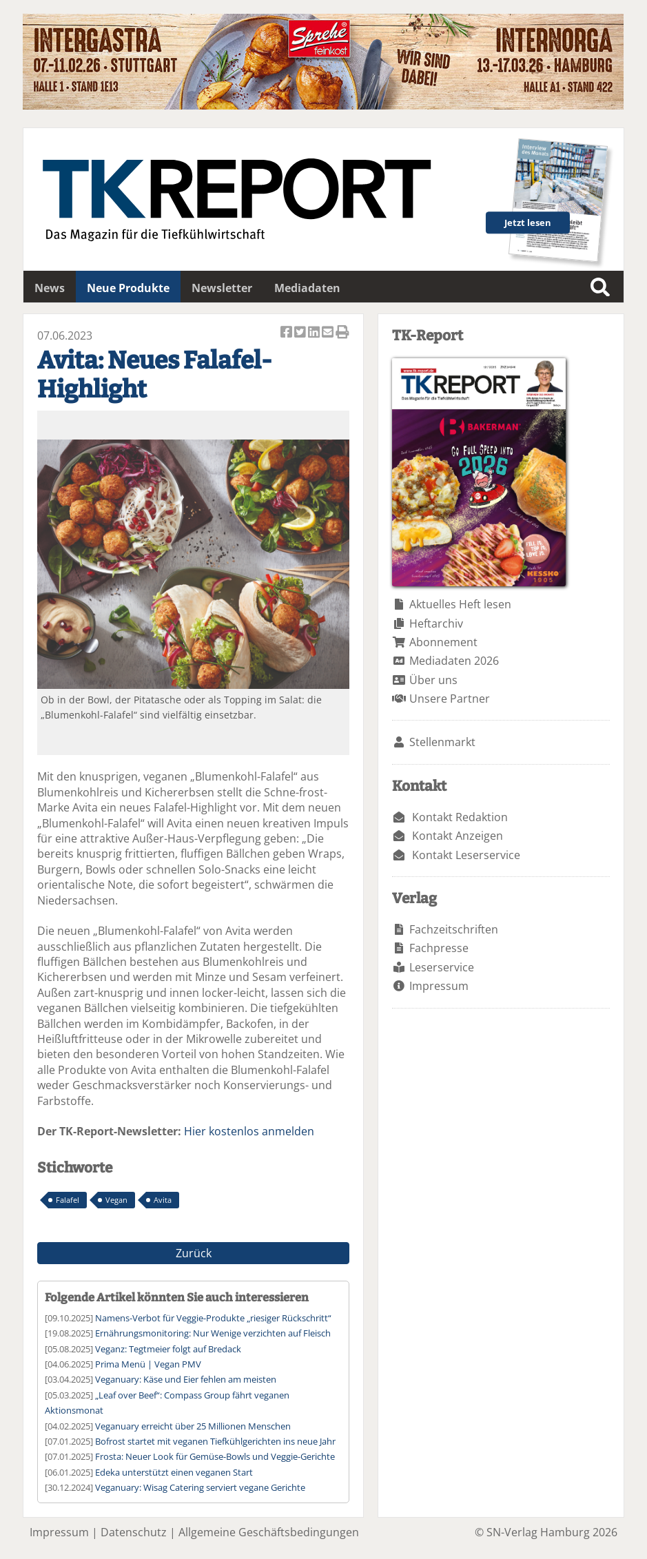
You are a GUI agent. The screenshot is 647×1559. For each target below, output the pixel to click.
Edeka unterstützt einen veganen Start (174, 1472)
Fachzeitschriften (453, 929)
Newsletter (222, 288)
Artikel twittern (301, 333)
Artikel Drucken (342, 333)
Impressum (439, 985)
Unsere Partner (449, 698)
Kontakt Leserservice (466, 855)
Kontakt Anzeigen (457, 835)
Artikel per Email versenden (329, 333)
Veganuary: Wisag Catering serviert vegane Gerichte (200, 1487)
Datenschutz (134, 1532)
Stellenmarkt (442, 742)
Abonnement (443, 642)
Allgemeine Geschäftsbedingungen (268, 1532)
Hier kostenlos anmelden (249, 1131)
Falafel (67, 1200)
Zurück (194, 1253)
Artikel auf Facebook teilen (287, 333)
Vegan (116, 1200)
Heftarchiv (436, 623)
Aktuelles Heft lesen (460, 604)
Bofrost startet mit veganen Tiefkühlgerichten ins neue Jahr (215, 1441)
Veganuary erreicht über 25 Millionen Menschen (193, 1426)
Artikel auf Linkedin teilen (315, 333)
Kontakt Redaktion (460, 817)
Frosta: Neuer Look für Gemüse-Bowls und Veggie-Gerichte (215, 1456)
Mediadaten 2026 (454, 660)
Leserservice (441, 967)
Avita (163, 1200)
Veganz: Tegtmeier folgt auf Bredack (168, 1349)
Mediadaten (307, 288)
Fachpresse (439, 948)
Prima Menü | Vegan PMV (148, 1364)
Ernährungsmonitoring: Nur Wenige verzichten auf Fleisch (213, 1333)
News (49, 288)
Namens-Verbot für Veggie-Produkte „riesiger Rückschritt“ (213, 1318)
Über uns (433, 680)
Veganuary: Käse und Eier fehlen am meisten (185, 1379)
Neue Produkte (128, 288)
